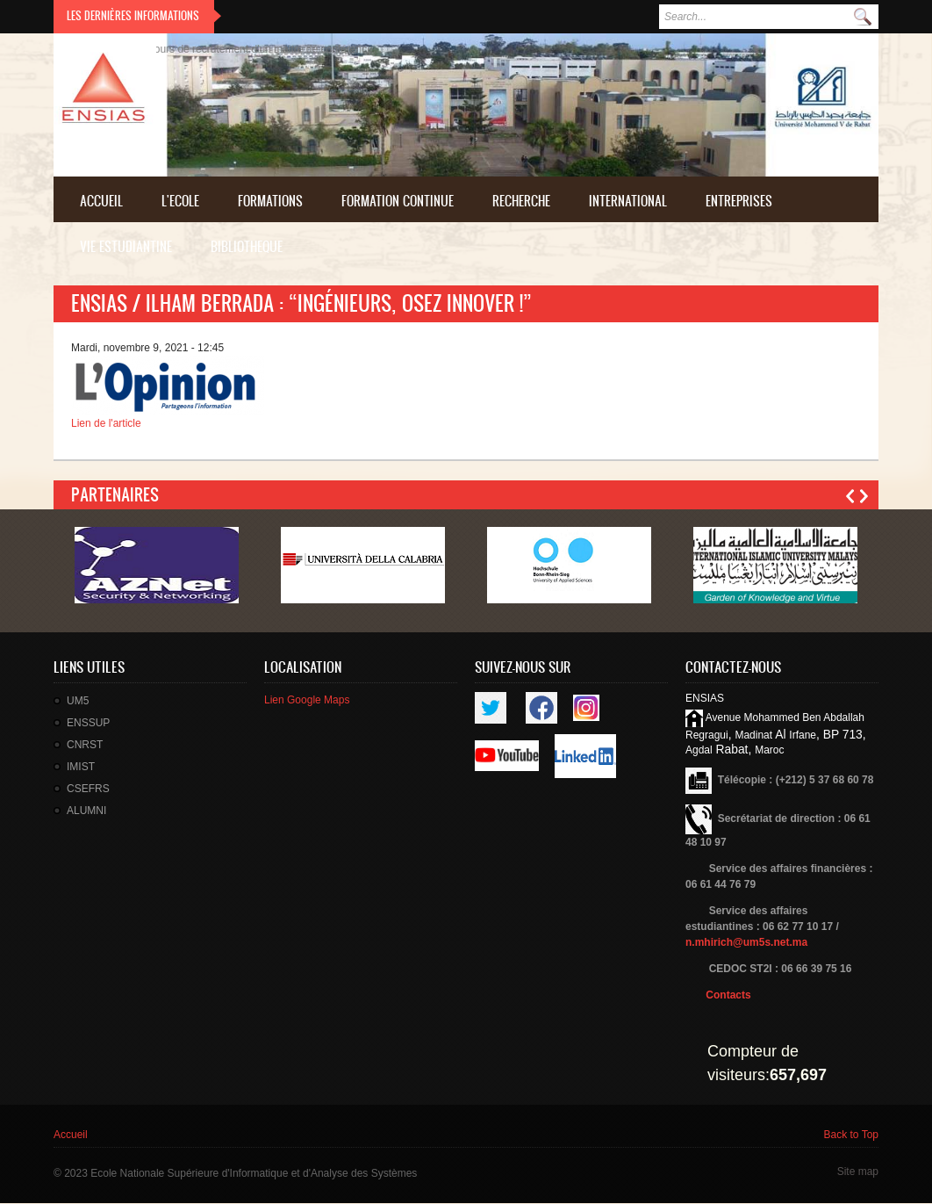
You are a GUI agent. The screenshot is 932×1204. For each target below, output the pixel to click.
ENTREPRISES (739, 200)
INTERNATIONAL (628, 200)
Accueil (101, 200)
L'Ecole (180, 200)
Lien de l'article (106, 423)
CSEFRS (88, 788)
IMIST (81, 767)
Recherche (521, 200)
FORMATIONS (270, 200)
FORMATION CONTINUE (397, 200)
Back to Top (851, 1134)
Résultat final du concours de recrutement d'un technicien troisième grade (225, 49)
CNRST (85, 745)
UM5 (78, 701)
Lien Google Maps (306, 700)
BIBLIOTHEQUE (247, 246)
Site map (857, 1171)
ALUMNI (86, 810)
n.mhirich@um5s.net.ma (746, 942)
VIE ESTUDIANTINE (126, 246)
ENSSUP (88, 723)
